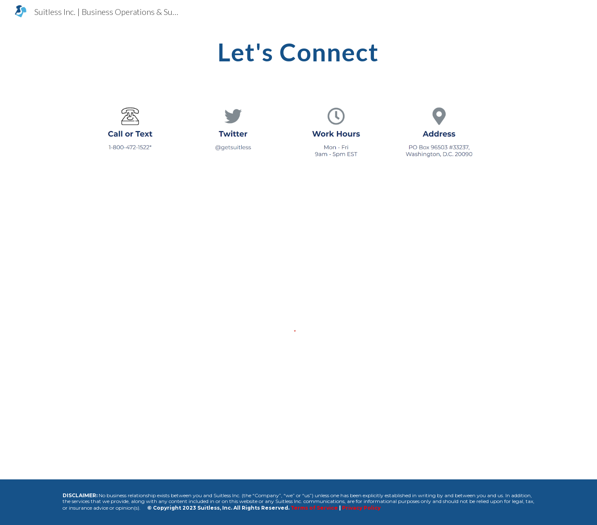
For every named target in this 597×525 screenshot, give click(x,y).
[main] (298, 52)
